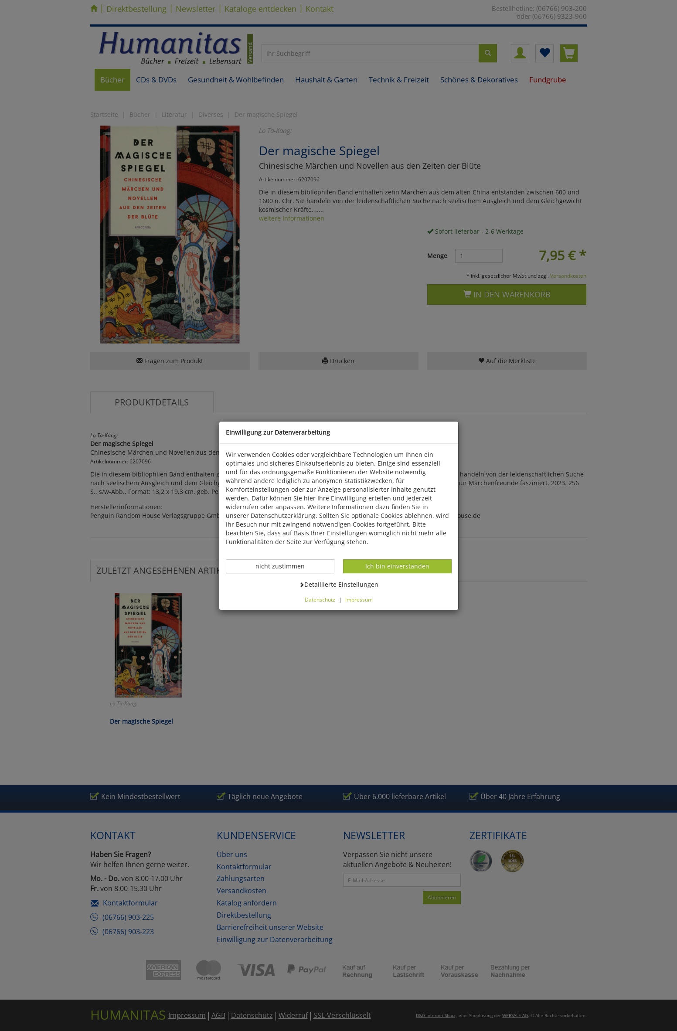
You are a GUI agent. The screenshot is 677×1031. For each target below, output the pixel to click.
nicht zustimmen (284, 565)
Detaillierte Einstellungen (338, 584)
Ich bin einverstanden (397, 565)
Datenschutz (320, 599)
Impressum (359, 599)
